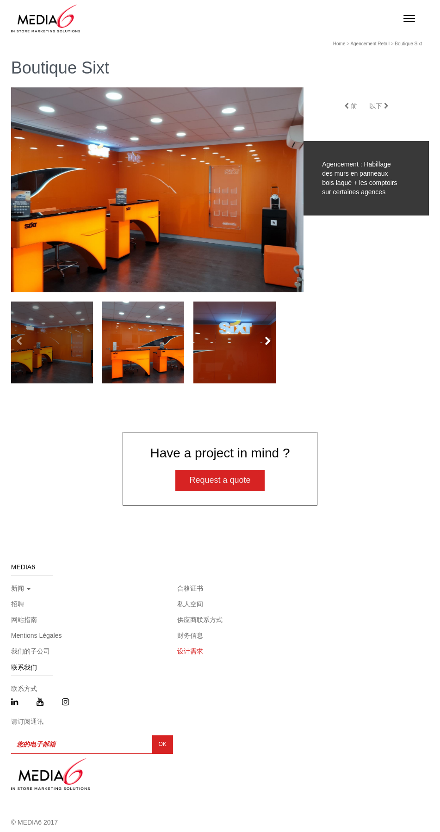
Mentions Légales (36, 635)
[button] (268, 341)
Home (339, 43)
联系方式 (24, 688)
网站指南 (24, 619)
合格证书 (190, 588)
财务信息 (190, 635)
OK (162, 744)
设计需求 (190, 651)
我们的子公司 (30, 651)
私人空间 (190, 604)
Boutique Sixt (408, 43)
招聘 (17, 604)
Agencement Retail (370, 43)
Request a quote (219, 480)
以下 (379, 106)
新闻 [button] (21, 588)
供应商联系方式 (200, 619)
